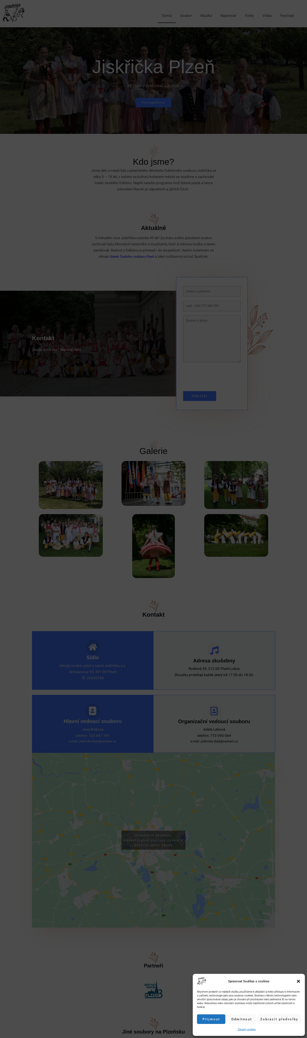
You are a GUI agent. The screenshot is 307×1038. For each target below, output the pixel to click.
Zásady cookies (247, 1029)
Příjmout (211, 1019)
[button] (298, 981)
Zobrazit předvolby (279, 1019)
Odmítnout (241, 1019)
